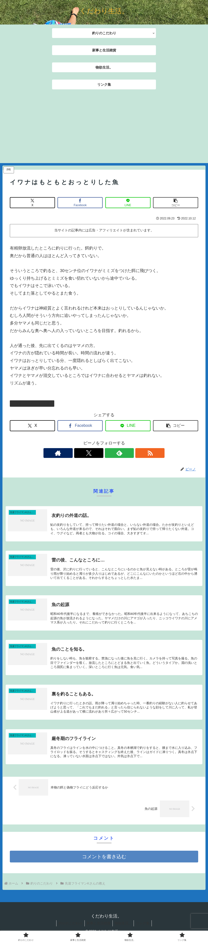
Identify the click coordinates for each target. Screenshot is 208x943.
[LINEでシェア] (128, 202)
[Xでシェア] (32, 202)
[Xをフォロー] (98, 453)
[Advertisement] (104, 129)
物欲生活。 (123, 926)
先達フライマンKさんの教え (32, 403)
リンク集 (144, 926)
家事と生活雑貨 (98, 926)
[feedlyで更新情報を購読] (110, 453)
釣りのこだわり (69, 926)
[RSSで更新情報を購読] (121, 453)
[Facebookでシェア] (80, 202)
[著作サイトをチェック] (87, 453)
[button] (175, 202)
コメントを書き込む (104, 859)
